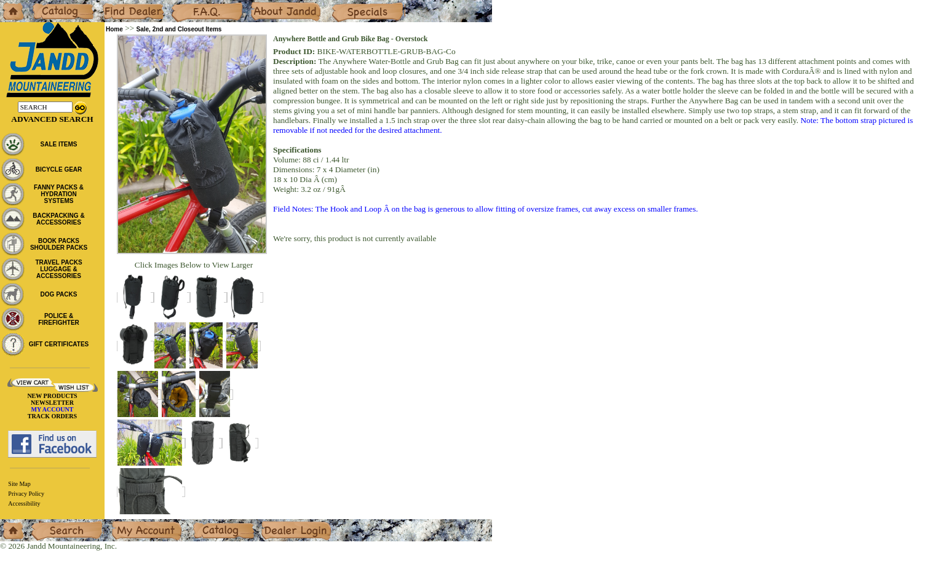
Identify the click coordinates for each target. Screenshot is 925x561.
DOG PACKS (59, 294)
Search (42, 523)
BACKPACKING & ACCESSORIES (58, 219)
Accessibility (24, 503)
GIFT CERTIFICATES (59, 344)
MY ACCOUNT (52, 409)
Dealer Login (283, 523)
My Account (131, 523)
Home (10, 4)
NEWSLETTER (52, 402)
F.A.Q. (182, 4)
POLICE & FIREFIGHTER (58, 319)
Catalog (44, 4)
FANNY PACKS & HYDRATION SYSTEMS (59, 194)
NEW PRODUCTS (52, 395)
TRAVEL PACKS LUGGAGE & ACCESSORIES (58, 269)
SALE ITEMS (58, 144)
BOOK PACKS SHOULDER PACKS (58, 244)
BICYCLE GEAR (59, 169)
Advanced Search (52, 119)
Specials (345, 4)
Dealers (114, 4)
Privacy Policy (26, 493)
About (260, 4)
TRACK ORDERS (52, 416)
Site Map (19, 483)
